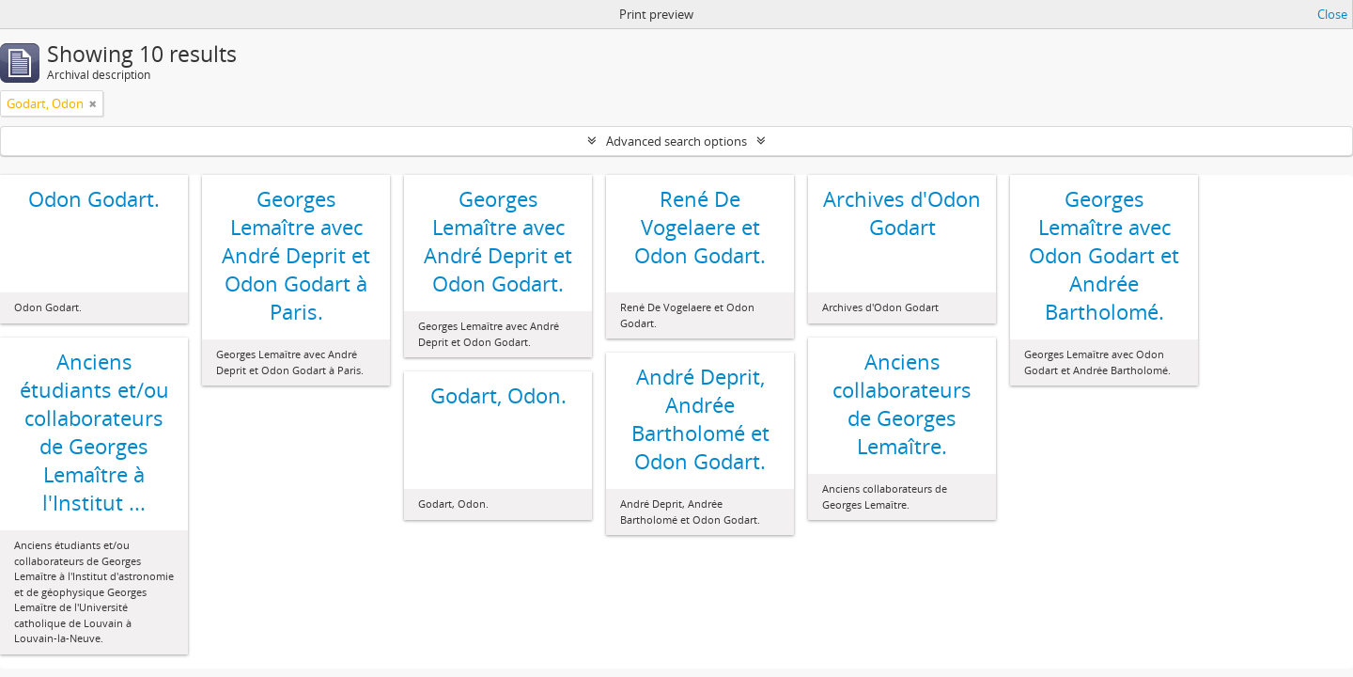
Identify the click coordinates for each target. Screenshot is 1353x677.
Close (1332, 14)
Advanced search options (676, 141)
